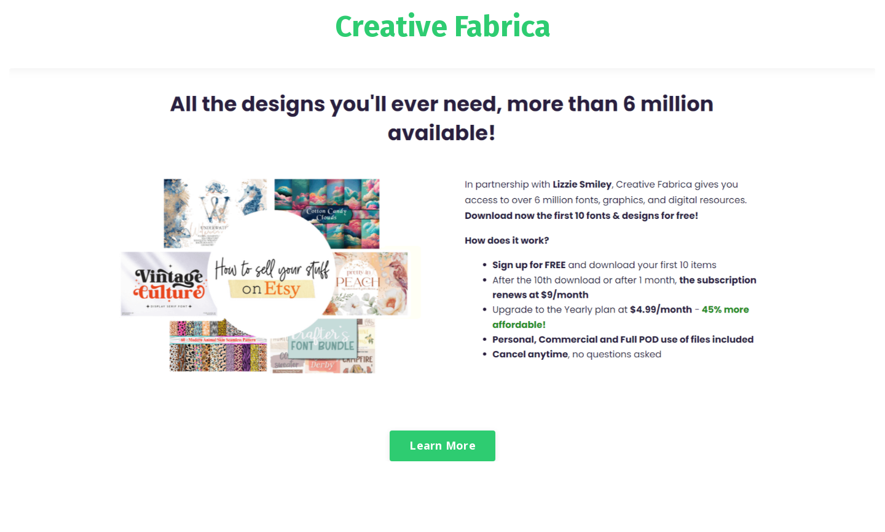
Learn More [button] (442, 445)
